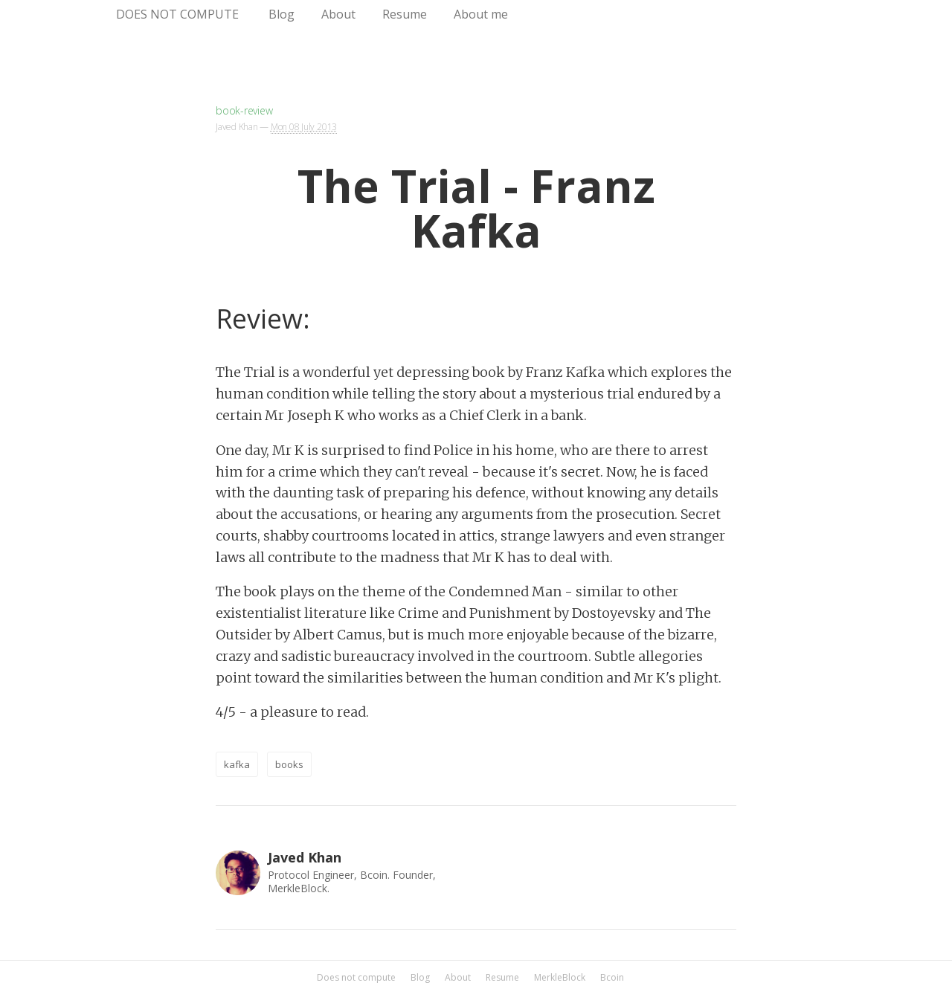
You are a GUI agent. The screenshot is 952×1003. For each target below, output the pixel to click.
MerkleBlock (559, 978)
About (338, 14)
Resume (404, 14)
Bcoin (612, 978)
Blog (281, 14)
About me (481, 14)
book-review (244, 110)
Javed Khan (237, 126)
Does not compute (177, 14)
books (289, 764)
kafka (237, 764)
